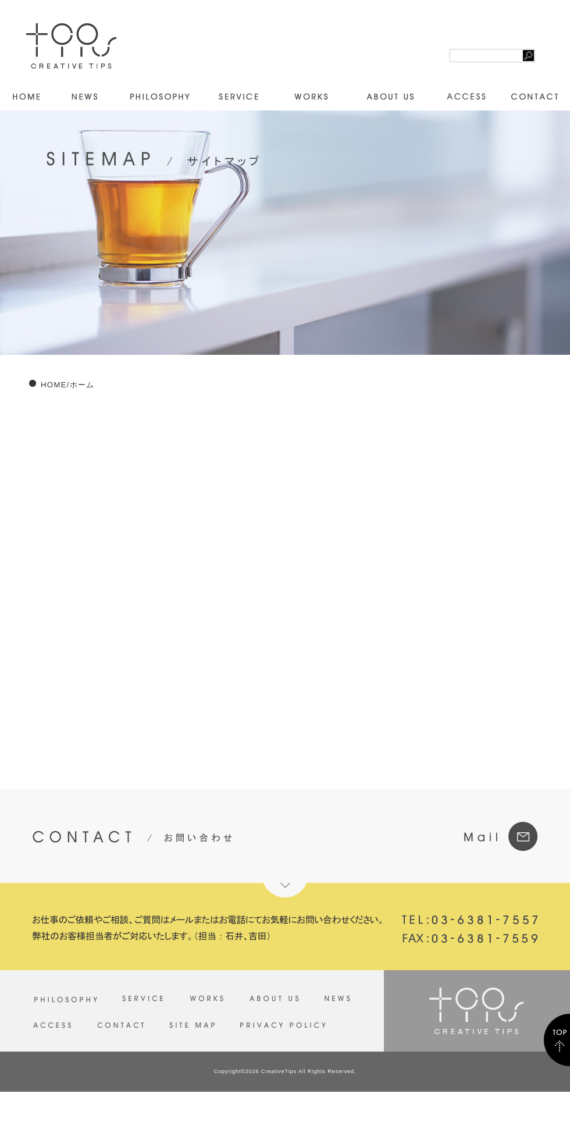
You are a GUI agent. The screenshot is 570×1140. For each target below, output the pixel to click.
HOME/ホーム (68, 384)
